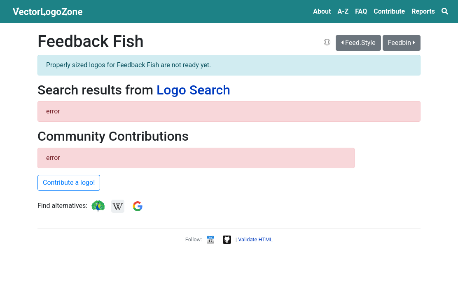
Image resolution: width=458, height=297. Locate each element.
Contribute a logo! (69, 182)
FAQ (361, 11)
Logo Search (193, 90)
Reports (423, 11)
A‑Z (342, 11)
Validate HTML (255, 239)
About (322, 11)
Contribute (389, 11)
